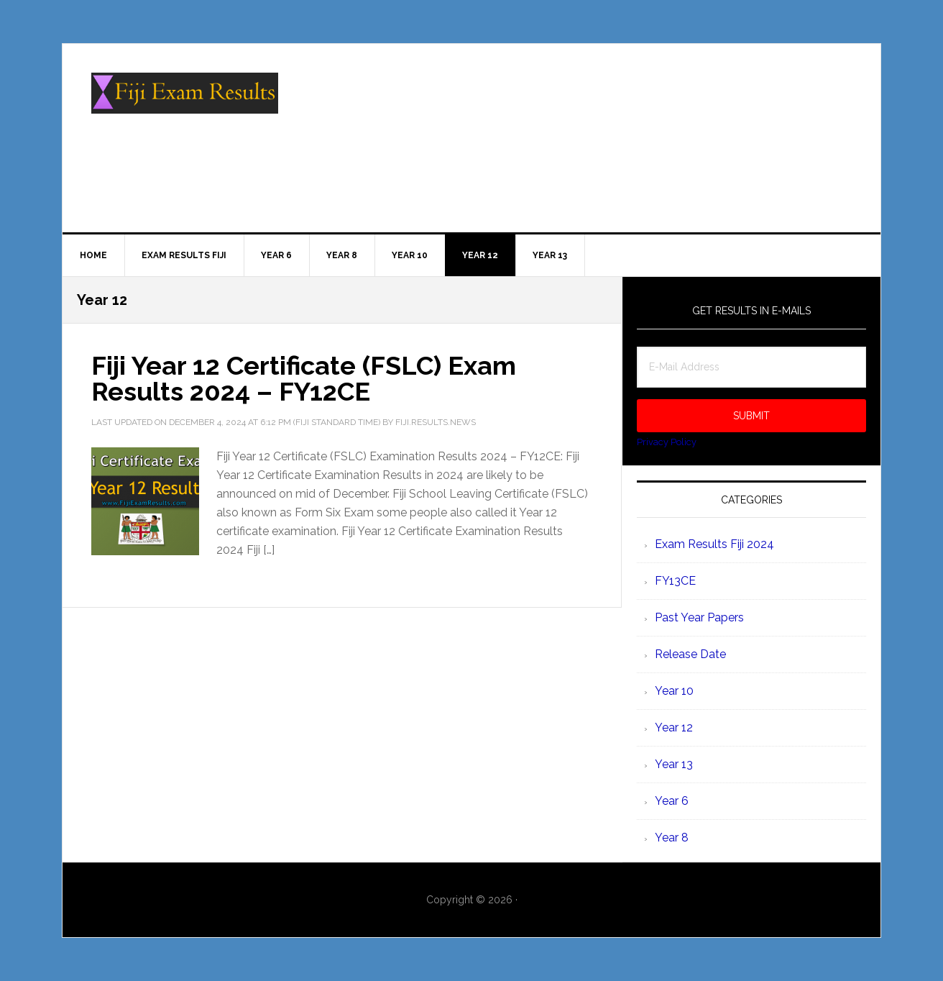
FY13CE (675, 581)
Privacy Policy (666, 442)
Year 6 (672, 801)
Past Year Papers (699, 617)
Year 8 (672, 837)
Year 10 (674, 691)
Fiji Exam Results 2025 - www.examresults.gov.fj (184, 105)
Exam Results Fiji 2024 (714, 544)
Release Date (690, 654)
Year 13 (674, 764)
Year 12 (674, 727)
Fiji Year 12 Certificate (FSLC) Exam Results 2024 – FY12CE (303, 378)
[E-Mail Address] (751, 367)
